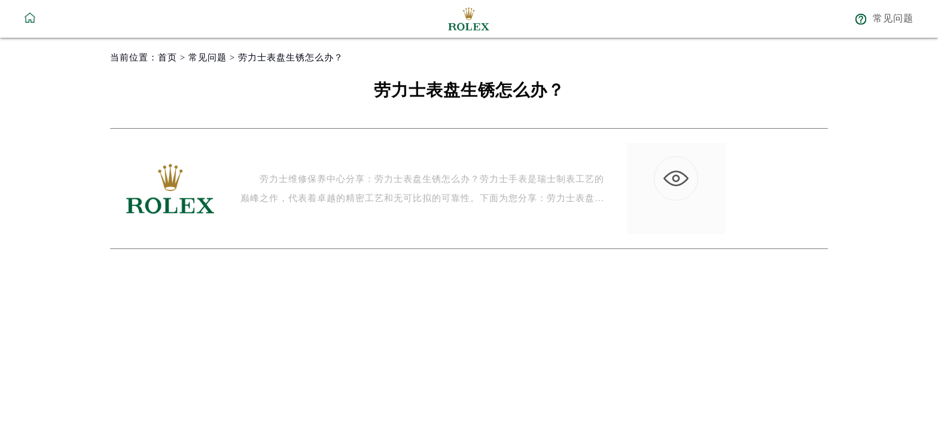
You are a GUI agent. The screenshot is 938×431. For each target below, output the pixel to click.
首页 (167, 57)
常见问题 (207, 57)
